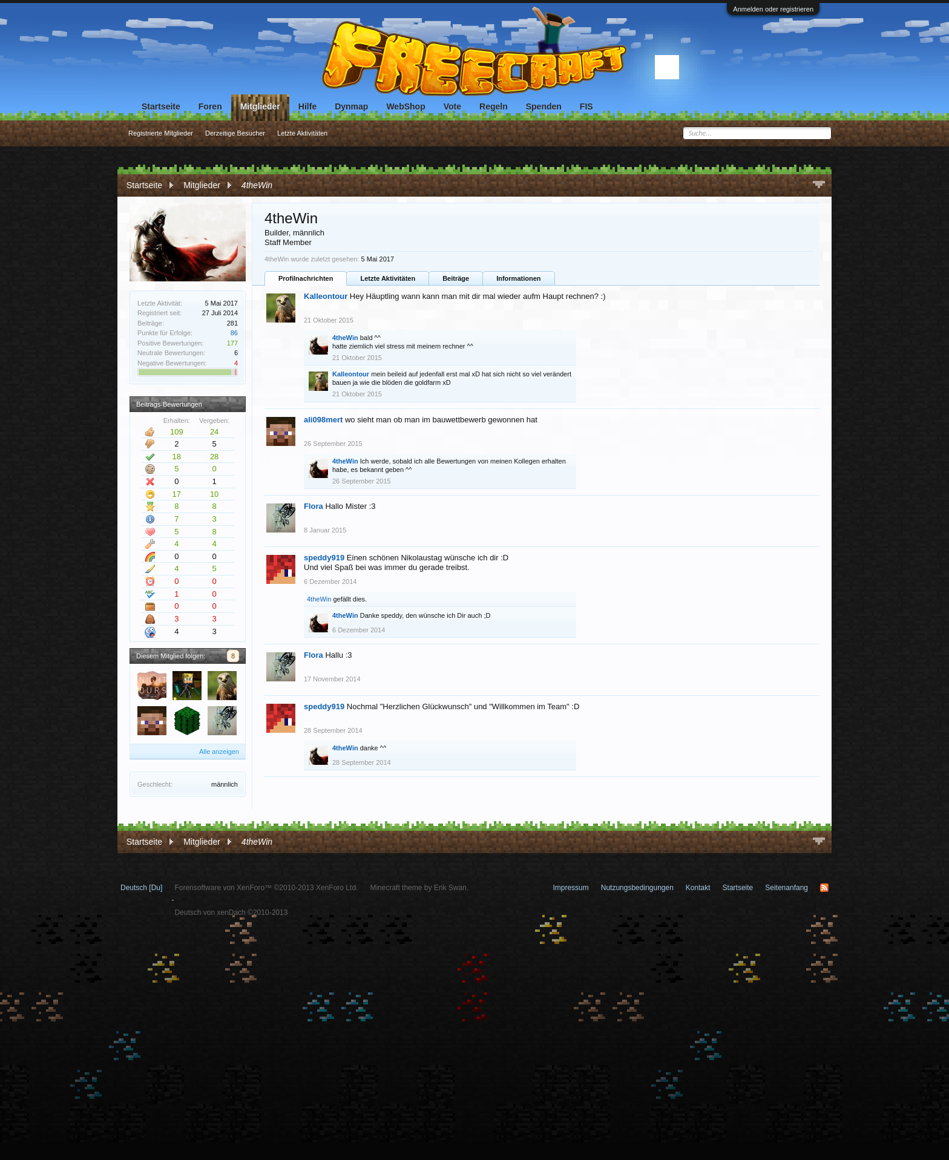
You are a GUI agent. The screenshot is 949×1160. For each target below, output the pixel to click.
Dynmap (351, 106)
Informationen (518, 278)
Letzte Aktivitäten (387, 278)
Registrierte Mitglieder (160, 133)
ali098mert (323, 419)
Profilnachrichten (305, 278)
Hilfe (307, 106)
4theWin (345, 337)
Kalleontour (325, 296)
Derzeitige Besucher (235, 133)
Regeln (493, 106)
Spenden (544, 106)
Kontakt (698, 887)
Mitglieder (260, 106)
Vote (452, 106)
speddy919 (324, 557)
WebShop (405, 106)
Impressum (570, 887)
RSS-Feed (824, 887)
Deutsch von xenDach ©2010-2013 (230, 912)
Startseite (161, 106)
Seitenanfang (786, 887)
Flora (313, 506)
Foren (210, 106)
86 (234, 332)
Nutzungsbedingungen (637, 887)
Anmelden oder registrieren (773, 9)
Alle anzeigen (219, 751)
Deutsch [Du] (141, 887)
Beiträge (455, 278)
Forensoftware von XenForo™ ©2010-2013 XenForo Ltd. (266, 887)
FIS (586, 106)
